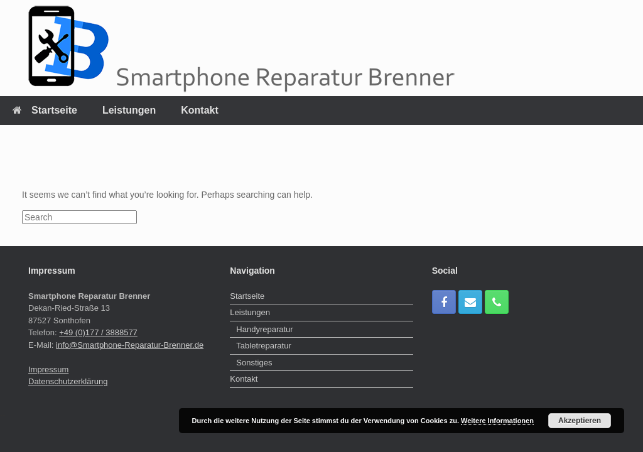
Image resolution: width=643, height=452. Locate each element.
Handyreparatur (264, 329)
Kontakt (200, 110)
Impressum (48, 369)
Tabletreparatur (263, 345)
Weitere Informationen (497, 420)
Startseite (45, 110)
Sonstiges (254, 362)
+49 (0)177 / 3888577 (98, 332)
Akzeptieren (579, 420)
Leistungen (129, 110)
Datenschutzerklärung (67, 381)
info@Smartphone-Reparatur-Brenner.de (129, 345)
